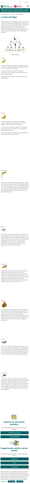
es (27, 2)
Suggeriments (14, 459)
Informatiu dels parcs (14, 436)
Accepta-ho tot (11, 481)
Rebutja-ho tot (20, 481)
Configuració (3, 481)
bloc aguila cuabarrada (5, 14)
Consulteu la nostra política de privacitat (18, 479)
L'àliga (13, 14)
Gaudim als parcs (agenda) (14, 432)
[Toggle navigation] (27, 6)
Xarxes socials (14, 466)
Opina (14, 463)
